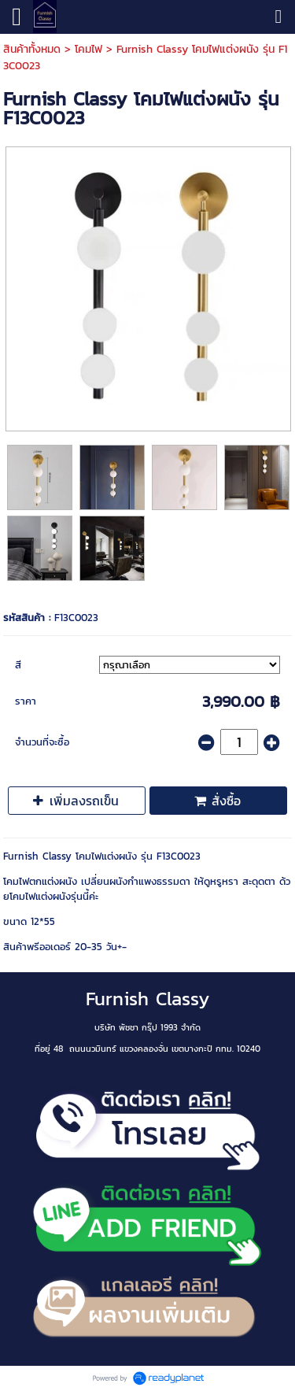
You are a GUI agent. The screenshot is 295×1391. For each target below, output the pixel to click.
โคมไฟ (88, 49)
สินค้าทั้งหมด (32, 49)
